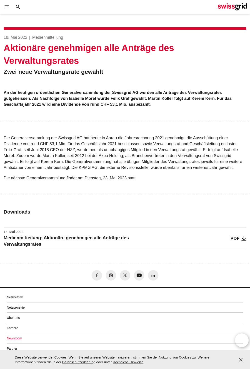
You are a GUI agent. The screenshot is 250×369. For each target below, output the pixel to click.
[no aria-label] (97, 275)
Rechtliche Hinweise (128, 362)
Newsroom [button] (14, 338)
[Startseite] (232, 7)
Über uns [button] (13, 318)
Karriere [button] (12, 328)
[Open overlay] (242, 340)
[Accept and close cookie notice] (241, 359)
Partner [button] (12, 348)
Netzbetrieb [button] (15, 297)
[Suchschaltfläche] (18, 7)
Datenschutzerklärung (78, 362)
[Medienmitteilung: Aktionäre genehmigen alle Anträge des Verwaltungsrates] (125, 238)
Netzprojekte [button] (16, 307)
